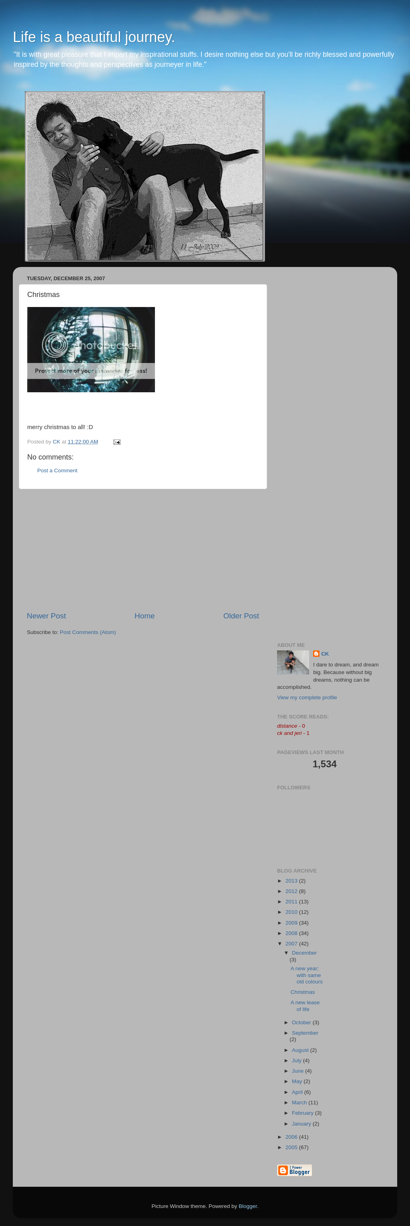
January (302, 1124)
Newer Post (46, 616)
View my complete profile (307, 697)
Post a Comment (57, 471)
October (302, 1022)
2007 (292, 944)
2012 (292, 891)
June (298, 1071)
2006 (292, 1137)
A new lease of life (305, 1005)
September (305, 1033)
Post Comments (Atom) (88, 632)
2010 (292, 912)
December (304, 953)
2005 (292, 1147)
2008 (292, 933)
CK (325, 654)
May (297, 1081)
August (301, 1050)
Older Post (241, 616)
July (297, 1060)
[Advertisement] (143, 550)
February (303, 1113)
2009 (292, 923)
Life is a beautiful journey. (94, 37)
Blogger (248, 1206)
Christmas (303, 992)
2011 (292, 902)
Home (145, 616)
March (300, 1103)
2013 (292, 881)
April (298, 1092)
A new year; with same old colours (307, 974)
